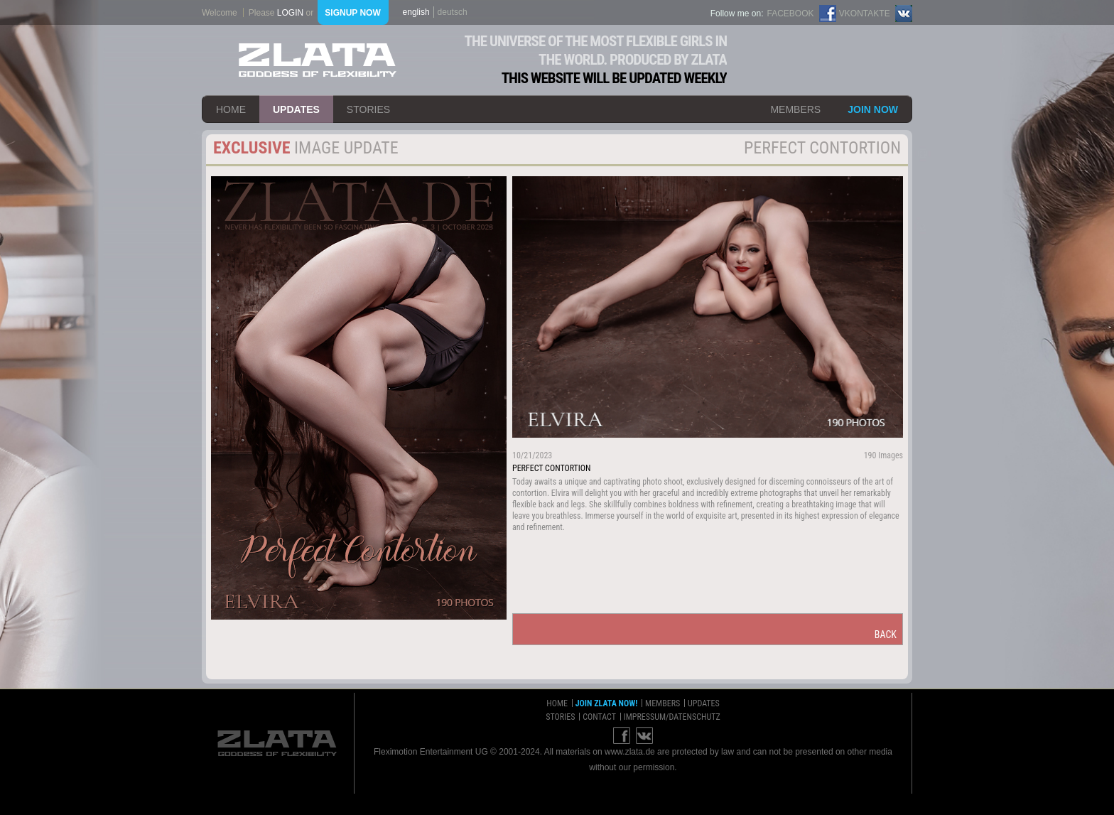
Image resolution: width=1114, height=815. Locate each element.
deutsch (452, 12)
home (231, 109)
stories (368, 109)
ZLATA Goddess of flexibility (317, 60)
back (886, 634)
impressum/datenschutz (672, 717)
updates (296, 109)
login (290, 13)
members (795, 109)
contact (599, 717)
